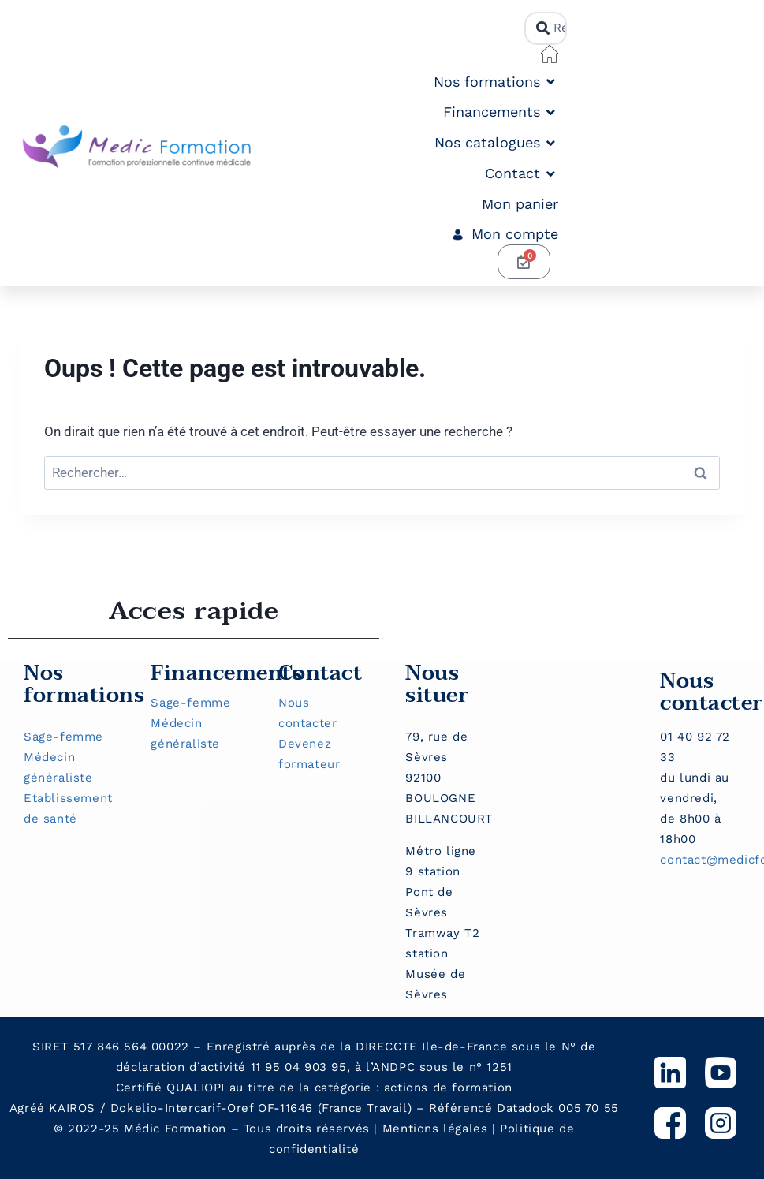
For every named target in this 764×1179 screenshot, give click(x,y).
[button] (496, 82)
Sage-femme (63, 736)
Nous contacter (711, 692)
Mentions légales (435, 1128)
